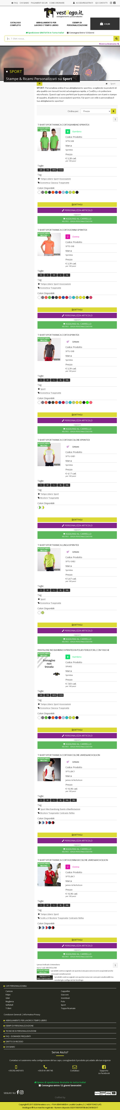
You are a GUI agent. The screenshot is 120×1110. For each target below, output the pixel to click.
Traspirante (64, 182)
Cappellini (65, 991)
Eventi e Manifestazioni (70, 809)
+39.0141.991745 (45, 1070)
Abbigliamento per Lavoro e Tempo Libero (26, 1020)
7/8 (47, 170)
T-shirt (8, 1008)
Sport (56, 179)
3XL (73, 800)
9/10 (54, 170)
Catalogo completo (15, 24)
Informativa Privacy (31, 1014)
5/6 (41, 170)
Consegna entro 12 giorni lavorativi (60, 1085)
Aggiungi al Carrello (77, 219)
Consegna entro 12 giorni (80, 32)
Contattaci (74, 1070)
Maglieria (10, 1001)
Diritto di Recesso (14, 1041)
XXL (67, 380)
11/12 (60, 170)
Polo (63, 1001)
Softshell (9, 1005)
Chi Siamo (24, 3)
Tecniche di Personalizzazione (21, 1031)
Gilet (8, 998)
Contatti (101, 3)
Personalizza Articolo (77, 210)
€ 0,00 (105, 23)
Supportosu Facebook (104, 1071)
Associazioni (65, 179)
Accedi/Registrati (84, 3)
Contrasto (64, 813)
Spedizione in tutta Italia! (45, 32)
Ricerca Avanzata (109, 44)
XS (41, 275)
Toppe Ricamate (68, 1008)
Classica (54, 182)
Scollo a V (44, 918)
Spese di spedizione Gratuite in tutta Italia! (60, 1082)
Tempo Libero (46, 179)
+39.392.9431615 (16, 1070)
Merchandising (52, 809)
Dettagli (77, 204)
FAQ (14, 3)
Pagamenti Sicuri (39, 3)
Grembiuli (65, 998)
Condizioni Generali (12, 1014)
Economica (45, 182)
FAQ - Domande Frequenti (18, 1036)
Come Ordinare (56, 3)
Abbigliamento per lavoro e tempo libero (46, 24)
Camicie (9, 991)
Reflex (72, 813)
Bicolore (44, 498)
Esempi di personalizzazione (77, 24)
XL (67, 275)
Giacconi (65, 994)
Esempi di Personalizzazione (19, 1025)
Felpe (8, 994)
